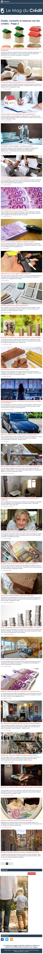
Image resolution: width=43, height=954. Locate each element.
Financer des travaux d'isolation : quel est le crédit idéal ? (17, 595)
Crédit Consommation (8, 409)
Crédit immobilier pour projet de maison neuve (14, 305)
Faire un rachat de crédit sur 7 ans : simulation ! (15, 210)
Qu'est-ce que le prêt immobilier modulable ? (14, 659)
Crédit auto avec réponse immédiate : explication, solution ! (18, 241)
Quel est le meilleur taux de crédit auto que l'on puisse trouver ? (19, 434)
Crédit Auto (6, 248)
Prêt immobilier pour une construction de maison (15, 369)
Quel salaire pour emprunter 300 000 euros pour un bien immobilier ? (21, 723)
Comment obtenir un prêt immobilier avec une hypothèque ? (18, 114)
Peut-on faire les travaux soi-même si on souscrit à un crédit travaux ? (21, 466)
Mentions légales (18, 951)
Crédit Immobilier (7, 89)
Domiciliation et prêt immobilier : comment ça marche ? (17, 146)
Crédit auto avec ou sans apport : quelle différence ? (16, 273)
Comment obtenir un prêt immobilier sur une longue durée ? (18, 82)
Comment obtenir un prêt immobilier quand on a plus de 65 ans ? (19, 531)
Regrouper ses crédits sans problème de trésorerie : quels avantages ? (21, 337)
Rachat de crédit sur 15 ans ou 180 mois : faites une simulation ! (19, 563)
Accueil (9, 16)
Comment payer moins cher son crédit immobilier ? (16, 178)
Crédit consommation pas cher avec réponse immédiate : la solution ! (21, 627)
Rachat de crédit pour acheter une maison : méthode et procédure (20, 852)
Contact (26, 951)
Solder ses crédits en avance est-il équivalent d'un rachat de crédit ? (20, 691)
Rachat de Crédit (7, 57)
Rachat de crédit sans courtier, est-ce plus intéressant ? (17, 820)
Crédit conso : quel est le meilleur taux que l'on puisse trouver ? (19, 755)
